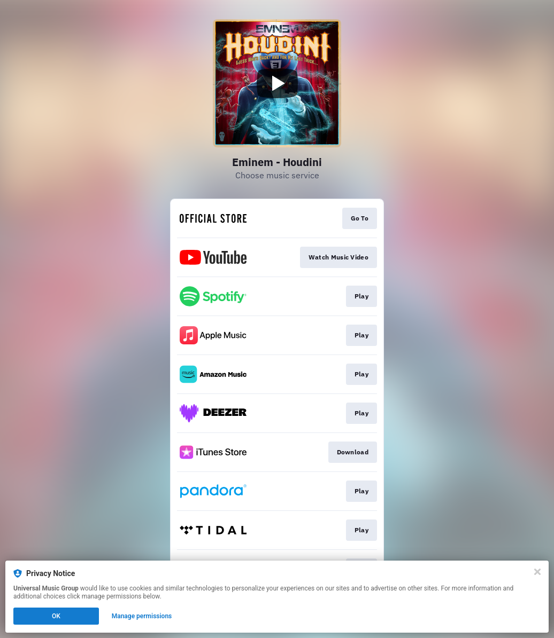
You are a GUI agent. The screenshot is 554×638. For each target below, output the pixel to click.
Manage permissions (142, 616)
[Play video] (277, 83)
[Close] (537, 571)
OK (56, 616)
